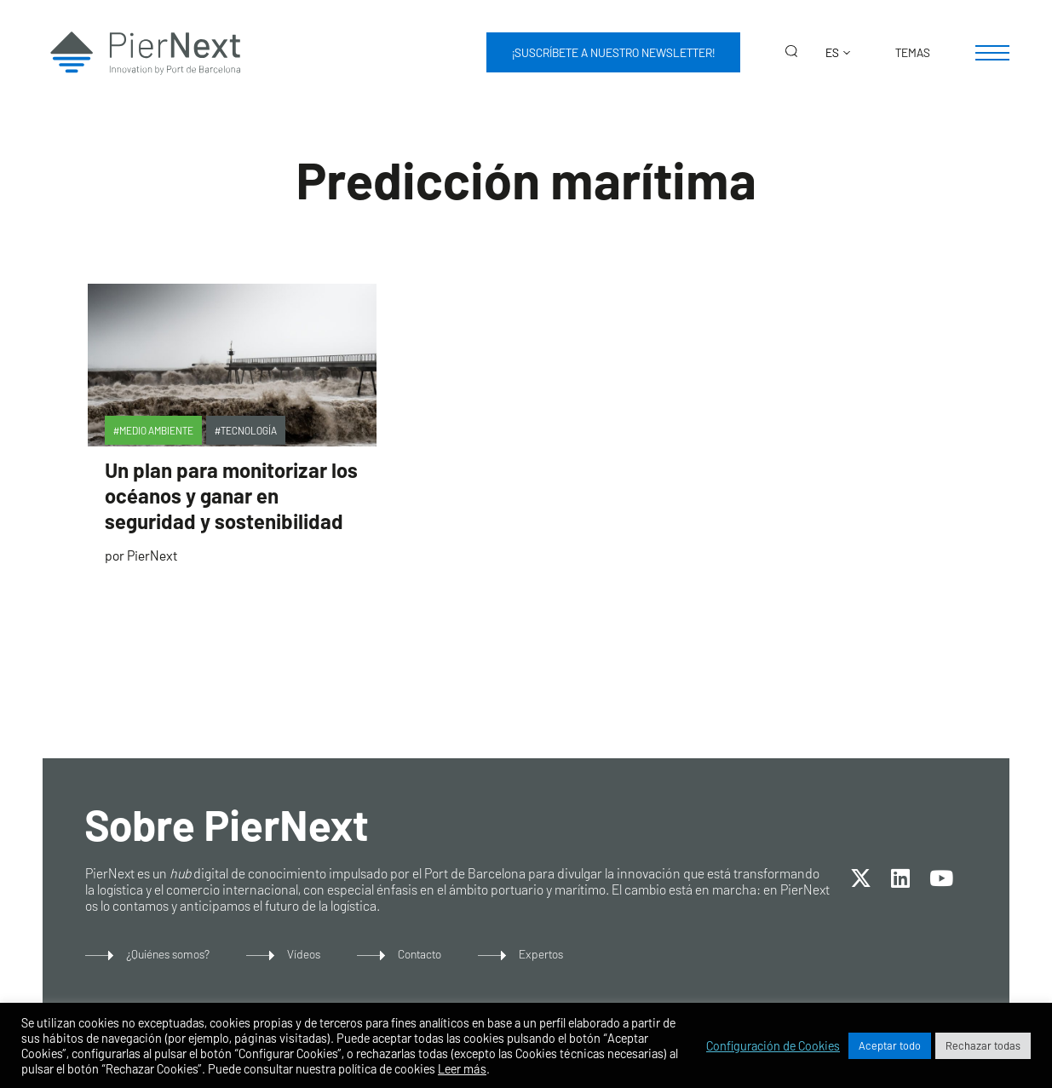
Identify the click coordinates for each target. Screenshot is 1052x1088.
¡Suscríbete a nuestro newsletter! (613, 52)
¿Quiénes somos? (168, 954)
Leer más (462, 1068)
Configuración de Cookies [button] (773, 1045)
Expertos (541, 954)
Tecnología (249, 430)
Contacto (419, 954)
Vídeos (303, 954)
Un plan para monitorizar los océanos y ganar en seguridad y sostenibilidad (231, 495)
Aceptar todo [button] (890, 1045)
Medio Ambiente (156, 430)
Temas (912, 52)
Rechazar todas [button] (983, 1045)
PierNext (152, 555)
